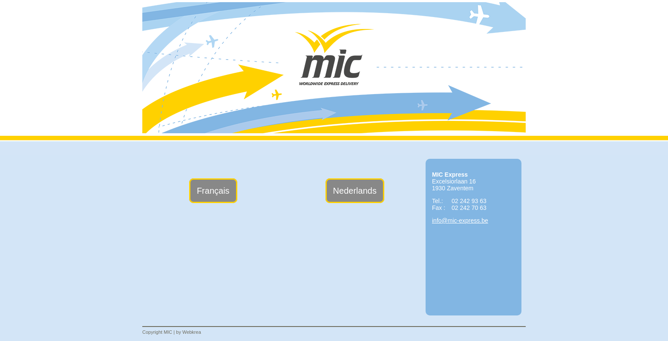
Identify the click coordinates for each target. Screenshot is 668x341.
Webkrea (191, 332)
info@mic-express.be (460, 220)
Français (213, 190)
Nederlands (355, 190)
